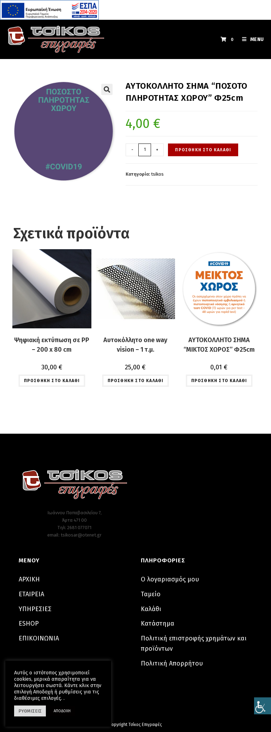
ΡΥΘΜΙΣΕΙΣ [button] (30, 711)
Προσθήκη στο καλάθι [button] (52, 380)
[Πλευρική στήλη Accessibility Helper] (262, 705)
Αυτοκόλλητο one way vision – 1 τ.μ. (135, 344)
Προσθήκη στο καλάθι (203, 149)
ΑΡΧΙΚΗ (29, 579)
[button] (107, 89)
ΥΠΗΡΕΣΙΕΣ (35, 609)
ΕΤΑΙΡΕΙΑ (31, 594)
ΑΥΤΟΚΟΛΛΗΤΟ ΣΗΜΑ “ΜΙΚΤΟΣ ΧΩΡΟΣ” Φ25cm (219, 344)
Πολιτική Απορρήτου (172, 663)
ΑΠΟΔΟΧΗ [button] (62, 711)
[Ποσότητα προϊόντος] (144, 150)
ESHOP (29, 623)
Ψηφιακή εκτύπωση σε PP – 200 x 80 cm (51, 344)
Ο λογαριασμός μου (170, 579)
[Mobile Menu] (250, 39)
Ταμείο (151, 594)
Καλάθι (151, 609)
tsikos (157, 174)
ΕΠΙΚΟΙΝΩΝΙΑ (39, 638)
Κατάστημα (157, 623)
